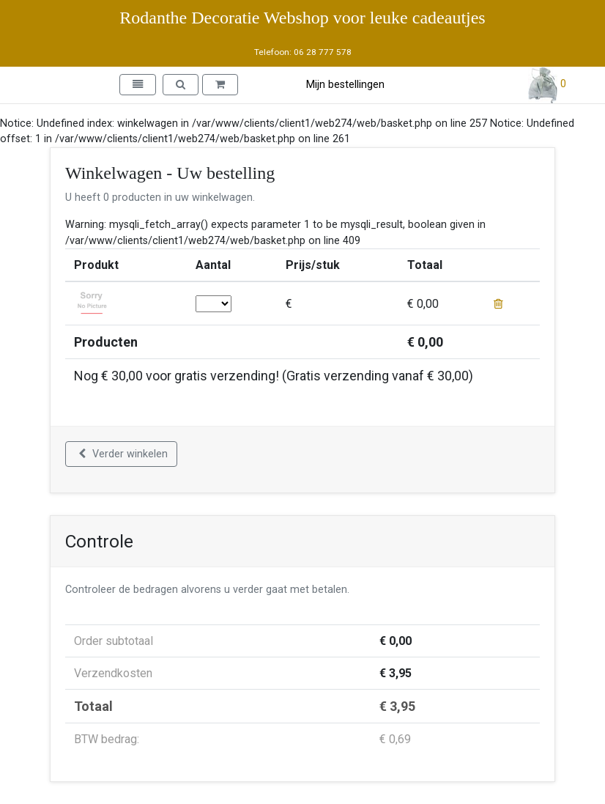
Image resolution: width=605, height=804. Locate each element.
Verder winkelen (123, 454)
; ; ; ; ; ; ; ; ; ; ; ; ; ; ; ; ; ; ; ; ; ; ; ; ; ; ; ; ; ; (213, 303)
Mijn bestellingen (345, 84)
